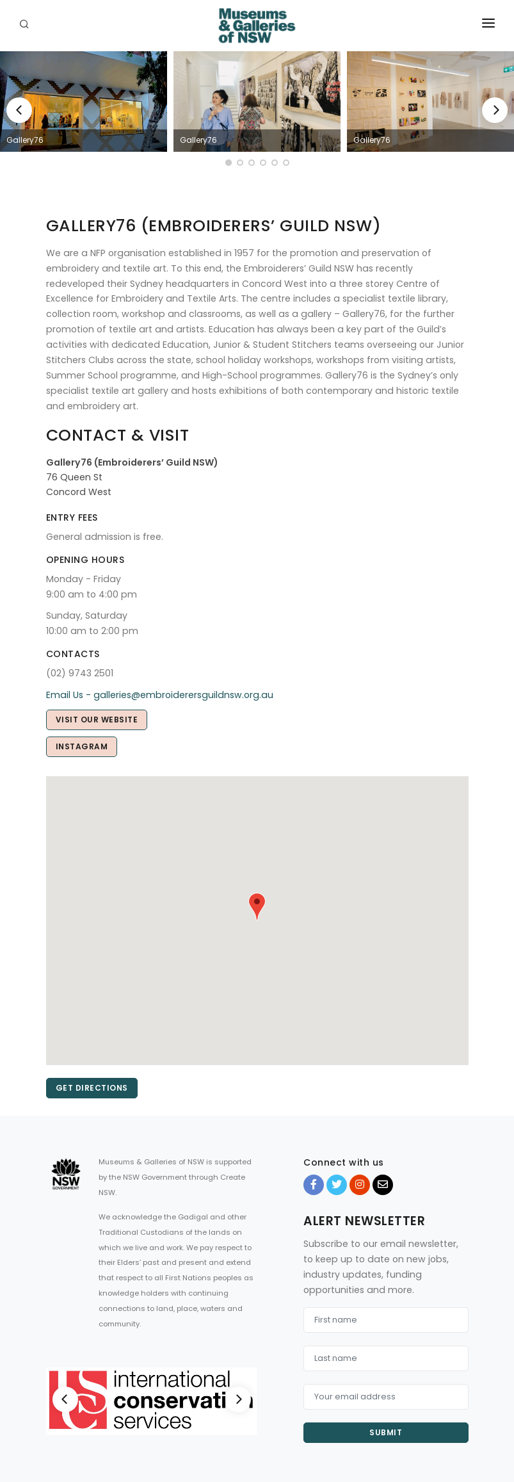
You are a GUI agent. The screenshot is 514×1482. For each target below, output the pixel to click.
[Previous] (19, 110)
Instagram (82, 746)
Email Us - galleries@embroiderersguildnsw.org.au (159, 694)
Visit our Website (97, 719)
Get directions (92, 1087)
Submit (385, 1432)
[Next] (495, 110)
